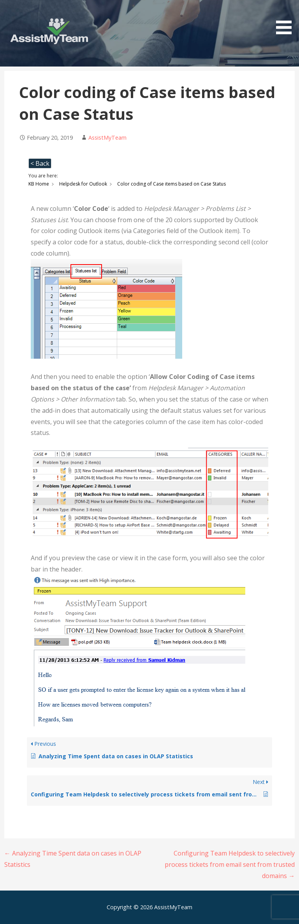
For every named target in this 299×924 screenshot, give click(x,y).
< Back (39, 163)
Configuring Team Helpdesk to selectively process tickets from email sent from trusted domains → (230, 864)
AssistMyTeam (107, 137)
